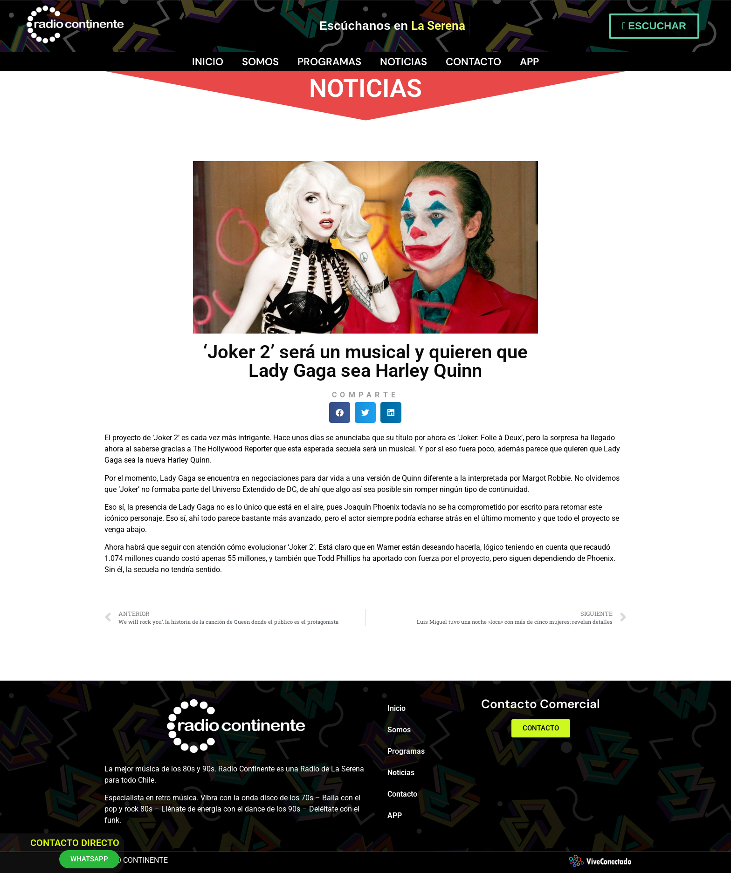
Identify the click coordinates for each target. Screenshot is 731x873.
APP (529, 61)
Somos (260, 61)
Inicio (207, 61)
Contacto (473, 61)
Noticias (403, 61)
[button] (339, 412)
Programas (329, 61)
